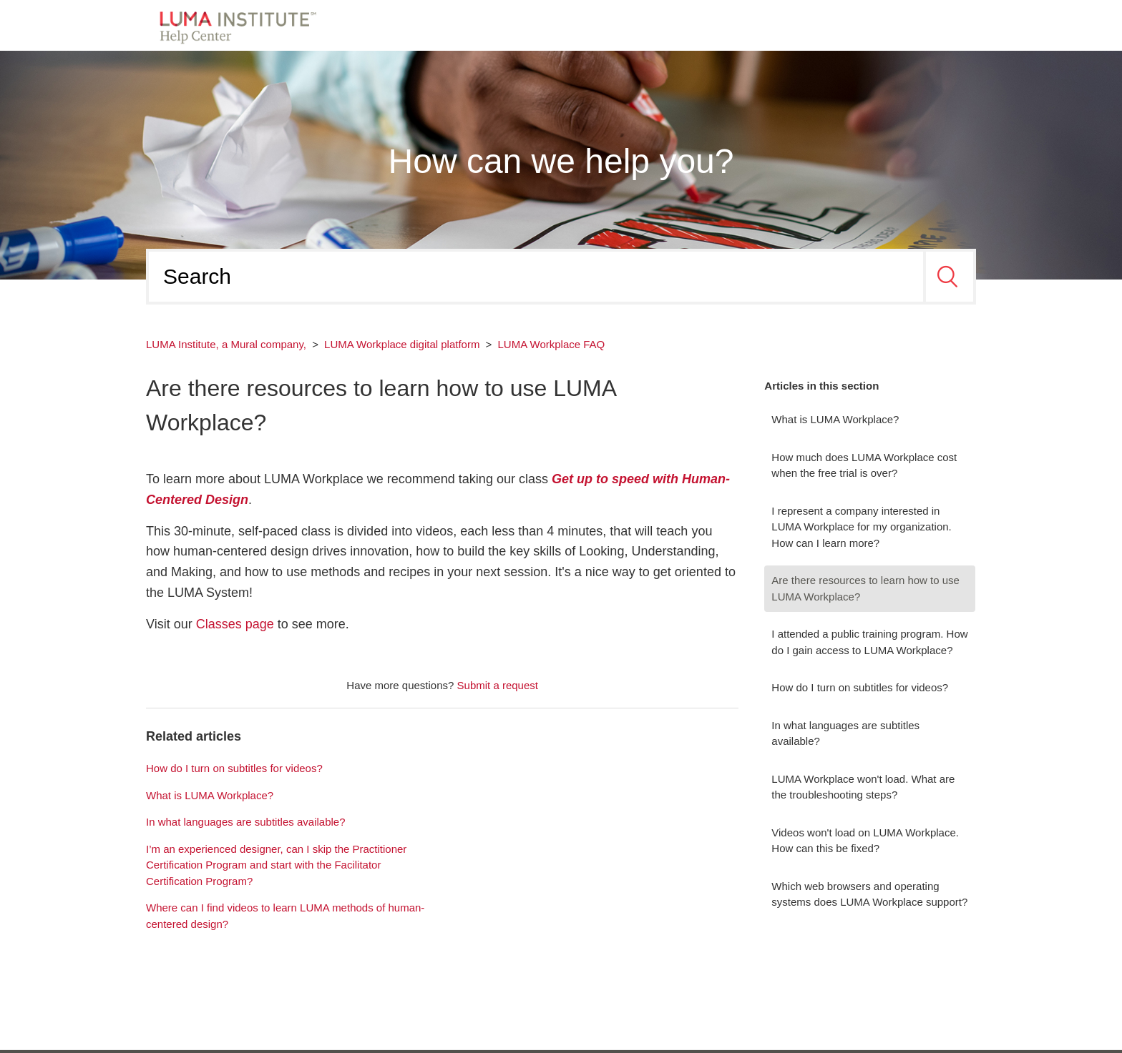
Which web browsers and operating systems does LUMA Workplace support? (869, 894)
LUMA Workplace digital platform (401, 344)
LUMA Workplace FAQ (551, 344)
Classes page (235, 624)
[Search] (536, 277)
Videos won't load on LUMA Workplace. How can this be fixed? (865, 840)
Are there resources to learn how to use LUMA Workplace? (865, 588)
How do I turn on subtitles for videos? (859, 687)
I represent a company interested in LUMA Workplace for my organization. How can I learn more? (861, 527)
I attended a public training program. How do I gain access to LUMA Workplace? (869, 642)
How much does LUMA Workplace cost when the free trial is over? (864, 465)
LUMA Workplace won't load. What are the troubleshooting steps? (863, 787)
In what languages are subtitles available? (845, 733)
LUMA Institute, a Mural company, (226, 344)
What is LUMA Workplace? (835, 419)
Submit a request (497, 685)
